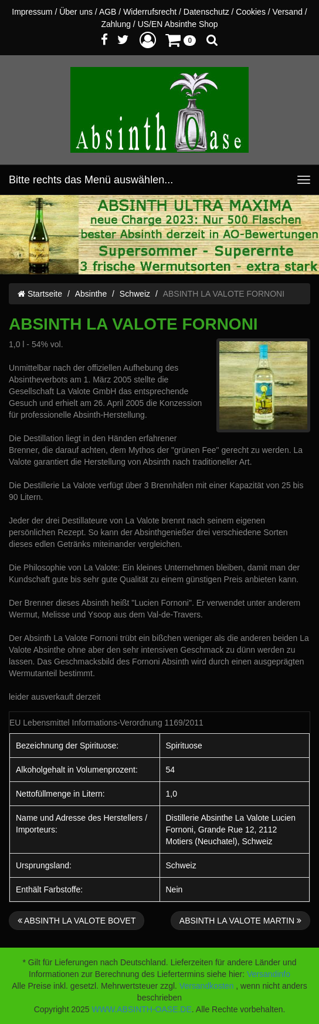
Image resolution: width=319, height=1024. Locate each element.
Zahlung (116, 24)
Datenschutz (206, 11)
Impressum (32, 11)
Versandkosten (206, 986)
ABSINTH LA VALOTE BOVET (76, 920)
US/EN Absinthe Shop (178, 24)
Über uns (76, 11)
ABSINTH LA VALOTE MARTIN (240, 920)
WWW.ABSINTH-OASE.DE (141, 1009)
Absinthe (91, 293)
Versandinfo (268, 974)
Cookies (251, 11)
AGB (108, 11)
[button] (148, 39)
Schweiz (135, 293)
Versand (288, 11)
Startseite (40, 293)
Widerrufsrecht (150, 11)
